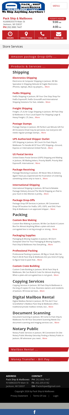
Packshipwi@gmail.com (48, 386)
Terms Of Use (39, 395)
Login (55, 395)
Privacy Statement (19, 395)
